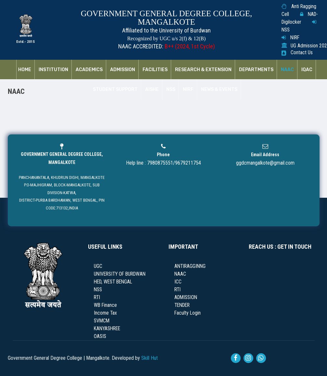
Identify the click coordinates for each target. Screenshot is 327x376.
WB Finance (105, 305)
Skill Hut (149, 358)
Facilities (155, 70)
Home (24, 70)
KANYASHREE (107, 329)
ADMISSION (185, 297)
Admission (122, 70)
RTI (97, 297)
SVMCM (101, 321)
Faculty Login (187, 313)
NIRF (294, 38)
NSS (286, 30)
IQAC (306, 70)
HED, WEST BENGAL (113, 282)
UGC (98, 266)
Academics (89, 70)
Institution (53, 70)
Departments (256, 70)
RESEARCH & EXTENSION (203, 70)
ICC (178, 282)
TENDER (182, 305)
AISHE (152, 89)
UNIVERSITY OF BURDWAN (119, 274)
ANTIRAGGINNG (190, 266)
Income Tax (105, 313)
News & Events (219, 89)
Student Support (115, 89)
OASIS (100, 336)
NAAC (287, 70)
